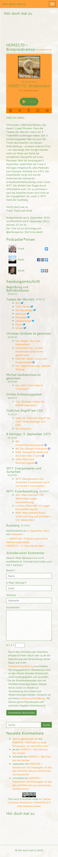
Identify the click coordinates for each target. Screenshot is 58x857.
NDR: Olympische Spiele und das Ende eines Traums (31, 453)
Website (11, 595)
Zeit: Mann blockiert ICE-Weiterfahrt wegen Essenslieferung (30, 498)
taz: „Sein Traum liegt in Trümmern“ (29, 387)
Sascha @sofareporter (25, 738)
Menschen (21, 317)
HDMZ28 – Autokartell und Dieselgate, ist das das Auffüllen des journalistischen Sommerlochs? (32, 769)
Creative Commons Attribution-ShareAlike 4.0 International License (29, 802)
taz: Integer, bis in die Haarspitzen (27, 342)
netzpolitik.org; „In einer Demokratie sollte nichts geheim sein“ (29, 351)
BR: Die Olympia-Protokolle (31, 448)
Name (10, 570)
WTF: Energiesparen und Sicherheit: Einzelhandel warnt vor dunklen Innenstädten (32, 482)
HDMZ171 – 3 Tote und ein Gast (26, 545)
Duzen (19, 324)
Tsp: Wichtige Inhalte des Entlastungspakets (30, 403)
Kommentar (13, 607)
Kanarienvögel (23, 321)
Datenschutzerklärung (21, 666)
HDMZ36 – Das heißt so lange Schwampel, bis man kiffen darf (30, 744)
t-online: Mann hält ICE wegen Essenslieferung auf (32, 507)
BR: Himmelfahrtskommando (29, 443)
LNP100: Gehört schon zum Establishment (31, 360)
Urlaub (19, 328)
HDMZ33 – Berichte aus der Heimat (30, 751)
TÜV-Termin (22, 306)
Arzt (18, 303)
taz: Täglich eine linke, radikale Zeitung (32, 367)
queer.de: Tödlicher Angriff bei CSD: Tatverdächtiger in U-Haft (32, 421)
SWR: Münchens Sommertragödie (25, 461)
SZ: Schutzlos (23, 428)
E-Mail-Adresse (16, 582)
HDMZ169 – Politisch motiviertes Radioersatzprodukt (27, 540)
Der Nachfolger (24, 310)
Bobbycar (20, 313)
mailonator (17, 534)
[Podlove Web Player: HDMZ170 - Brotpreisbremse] (29, 83)
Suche (46, 725)
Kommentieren (43, 49)
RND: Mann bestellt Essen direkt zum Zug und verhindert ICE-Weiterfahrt (32, 516)
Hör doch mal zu (14, 4)
